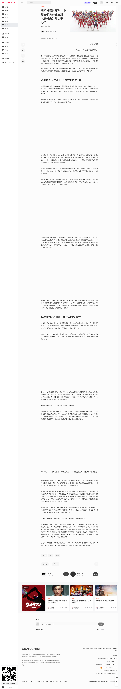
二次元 (44, 555)
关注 (66, 574)
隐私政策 (52, 681)
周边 (50, 555)
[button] (23, 45)
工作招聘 (64, 681)
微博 (87, 649)
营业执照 (115, 655)
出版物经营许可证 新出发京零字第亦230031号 (106, 673)
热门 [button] (98, 630)
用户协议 (45, 681)
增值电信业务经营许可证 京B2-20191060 (107, 658)
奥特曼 (57, 555)
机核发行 (115, 649)
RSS (116, 650)
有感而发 (43, 6)
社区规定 (58, 681)
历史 (112, 2)
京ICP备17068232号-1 (112, 661)
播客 (95, 649)
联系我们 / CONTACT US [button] (28, 681)
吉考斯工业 (101, 649)
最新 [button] (102, 630)
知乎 (83, 649)
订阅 (95, 574)
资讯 (49, 598)
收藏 (107, 2)
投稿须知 (39, 681)
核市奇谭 (108, 649)
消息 (117, 2)
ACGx (49, 573)
